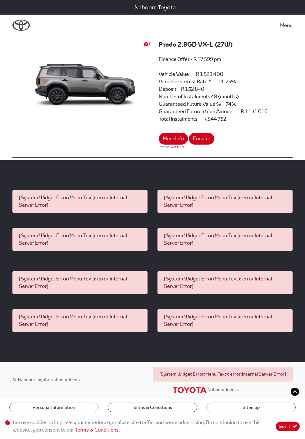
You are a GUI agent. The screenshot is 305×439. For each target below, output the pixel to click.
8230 (181, 147)
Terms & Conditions (152, 407)
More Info (173, 138)
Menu (286, 25)
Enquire (201, 138)
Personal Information (54, 407)
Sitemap (251, 407)
